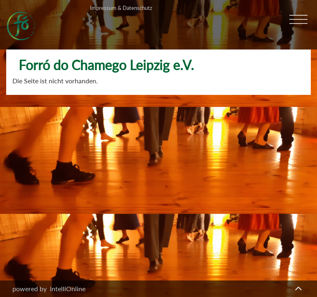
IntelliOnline (67, 288)
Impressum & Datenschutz (121, 8)
